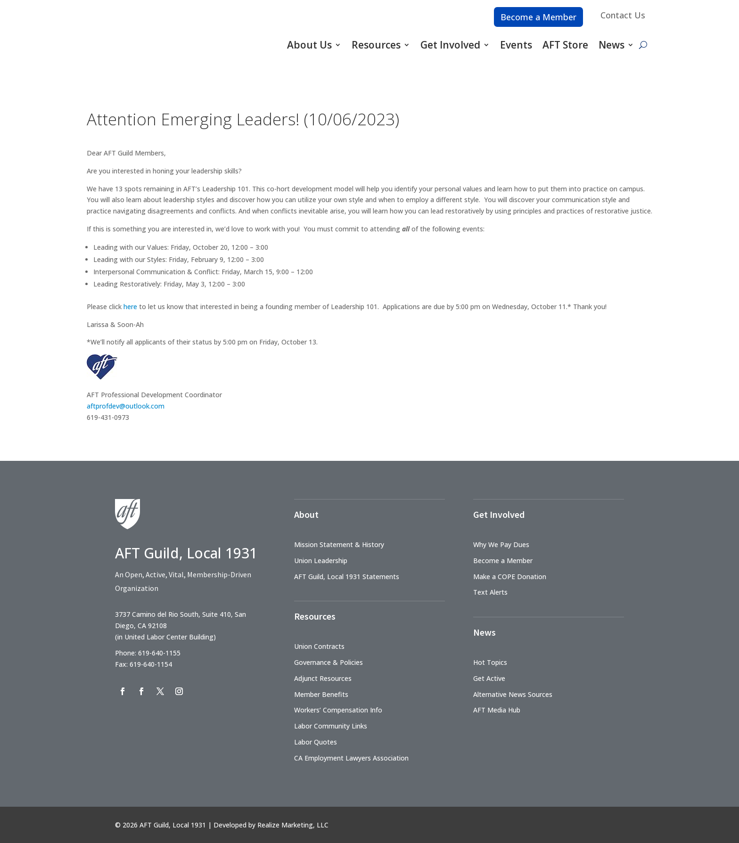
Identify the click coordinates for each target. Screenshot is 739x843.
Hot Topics (490, 662)
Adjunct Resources (323, 678)
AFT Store (565, 44)
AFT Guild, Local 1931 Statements (346, 576)
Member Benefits (321, 694)
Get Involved (450, 44)
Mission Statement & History (339, 544)
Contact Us (622, 15)
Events (516, 44)
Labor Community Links (330, 725)
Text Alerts (490, 592)
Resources (376, 44)
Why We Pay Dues (501, 544)
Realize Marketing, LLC (292, 824)
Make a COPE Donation (509, 576)
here (130, 306)
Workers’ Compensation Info (338, 709)
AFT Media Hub (496, 709)
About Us (309, 44)
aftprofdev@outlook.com (125, 405)
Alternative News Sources (512, 694)
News (611, 44)
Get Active (489, 678)
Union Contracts (319, 646)
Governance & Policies (328, 662)
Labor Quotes (315, 741)
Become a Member (538, 17)
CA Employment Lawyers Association (351, 757)
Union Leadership (320, 560)
